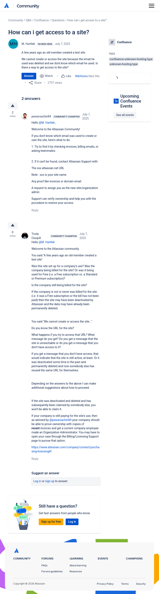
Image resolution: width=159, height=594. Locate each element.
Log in (37, 481)
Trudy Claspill (36, 236)
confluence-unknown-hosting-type (131, 59)
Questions (58, 20)
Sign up (49, 481)
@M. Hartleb (47, 122)
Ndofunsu (81, 76)
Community (28, 6)
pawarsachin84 (41, 116)
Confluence (41, 20)
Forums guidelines (52, 571)
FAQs (44, 565)
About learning (78, 565)
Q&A (28, 20)
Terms (125, 583)
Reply (35, 210)
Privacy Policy (105, 583)
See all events (125, 115)
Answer (29, 76)
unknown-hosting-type (124, 64)
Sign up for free (51, 522)
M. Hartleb (28, 43)
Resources (76, 571)
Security (141, 583)
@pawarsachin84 (60, 420)
